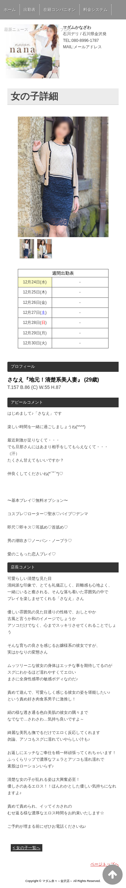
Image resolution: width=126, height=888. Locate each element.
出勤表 (30, 9)
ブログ (65, 29)
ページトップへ (104, 864)
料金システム (95, 9)
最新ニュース (16, 29)
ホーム (10, 9)
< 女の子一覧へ (26, 847)
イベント (44, 29)
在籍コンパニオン (59, 9)
